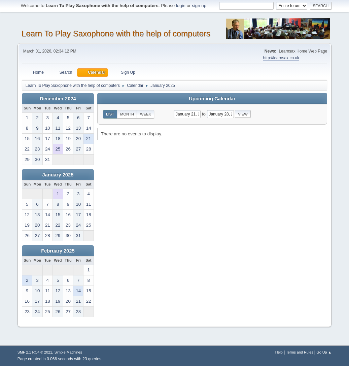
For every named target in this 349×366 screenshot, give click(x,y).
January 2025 (57, 174)
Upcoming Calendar (212, 98)
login (180, 5)
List (110, 114)
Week (145, 114)
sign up (199, 5)
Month (127, 114)
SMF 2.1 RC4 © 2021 (35, 352)
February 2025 (57, 251)
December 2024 (58, 98)
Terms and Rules (299, 352)
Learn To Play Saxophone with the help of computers (116, 33)
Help (279, 352)
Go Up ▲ (323, 352)
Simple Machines (68, 352)
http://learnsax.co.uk (281, 58)
